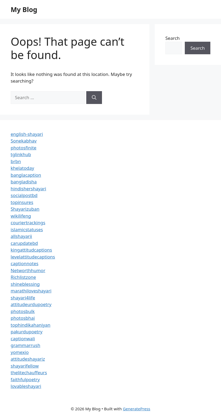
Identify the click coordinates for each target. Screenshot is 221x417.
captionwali (23, 338)
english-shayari (27, 134)
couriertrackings (28, 222)
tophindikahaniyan (30, 325)
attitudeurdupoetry (31, 304)
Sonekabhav (23, 141)
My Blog (24, 9)
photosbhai (23, 318)
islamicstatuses (27, 229)
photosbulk (23, 311)
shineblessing (25, 284)
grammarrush (25, 345)
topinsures (22, 202)
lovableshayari (26, 386)
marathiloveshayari (31, 291)
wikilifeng (21, 216)
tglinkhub (21, 154)
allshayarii (21, 236)
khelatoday (22, 168)
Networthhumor (28, 270)
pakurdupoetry (26, 332)
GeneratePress (136, 408)
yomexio (20, 352)
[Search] (94, 97)
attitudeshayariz (28, 359)
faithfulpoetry (25, 379)
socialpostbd (24, 195)
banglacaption (26, 175)
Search (172, 38)
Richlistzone (23, 277)
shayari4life (23, 298)
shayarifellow (25, 366)
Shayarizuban (25, 209)
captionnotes (24, 263)
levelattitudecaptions (33, 257)
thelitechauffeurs (29, 372)
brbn (16, 161)
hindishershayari (28, 189)
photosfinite (23, 148)
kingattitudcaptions (31, 250)
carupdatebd (24, 243)
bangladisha (24, 182)
